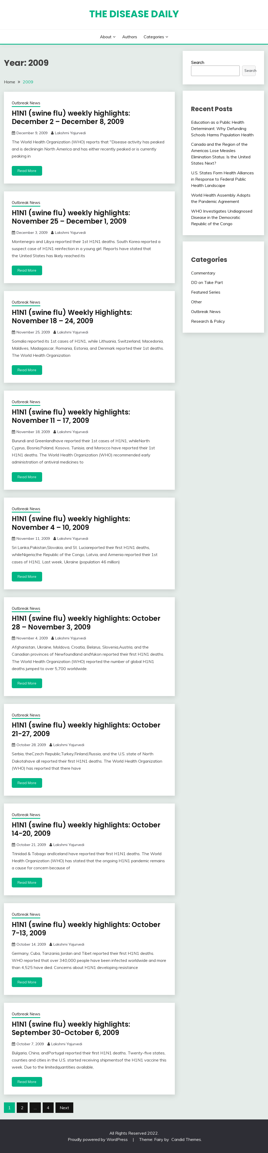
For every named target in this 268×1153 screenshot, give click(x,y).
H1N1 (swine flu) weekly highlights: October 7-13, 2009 (86, 929)
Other (196, 301)
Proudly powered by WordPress (98, 1139)
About (105, 36)
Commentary (203, 273)
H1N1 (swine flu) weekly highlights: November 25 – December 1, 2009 (71, 217)
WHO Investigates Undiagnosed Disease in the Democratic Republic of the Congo (221, 217)
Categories (154, 36)
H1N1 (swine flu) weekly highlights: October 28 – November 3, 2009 (86, 623)
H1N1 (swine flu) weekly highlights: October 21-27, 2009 (86, 729)
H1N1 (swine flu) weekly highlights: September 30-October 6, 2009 (71, 1029)
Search (197, 62)
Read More (27, 170)
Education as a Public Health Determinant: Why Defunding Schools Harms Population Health (222, 128)
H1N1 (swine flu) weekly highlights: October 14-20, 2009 (86, 829)
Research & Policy (208, 321)
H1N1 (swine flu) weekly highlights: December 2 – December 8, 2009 (71, 118)
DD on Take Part (207, 282)
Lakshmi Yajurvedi (70, 133)
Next (64, 1107)
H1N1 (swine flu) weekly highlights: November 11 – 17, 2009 (71, 416)
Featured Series (205, 292)
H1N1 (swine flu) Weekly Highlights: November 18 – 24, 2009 (72, 317)
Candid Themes (186, 1139)
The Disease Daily (134, 14)
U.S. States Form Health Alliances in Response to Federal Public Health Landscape (222, 179)
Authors (129, 36)
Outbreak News (26, 102)
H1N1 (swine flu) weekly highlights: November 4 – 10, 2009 (71, 523)
